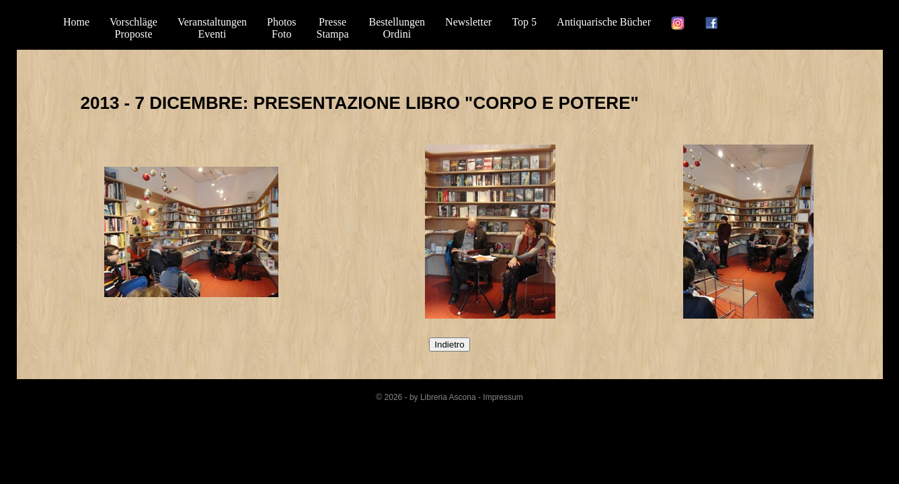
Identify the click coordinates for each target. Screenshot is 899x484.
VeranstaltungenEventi (212, 28)
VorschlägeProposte (133, 28)
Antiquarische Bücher (604, 22)
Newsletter (468, 22)
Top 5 (524, 22)
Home (76, 22)
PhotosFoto (282, 28)
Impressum (502, 397)
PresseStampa (333, 28)
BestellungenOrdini (397, 28)
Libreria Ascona (448, 397)
